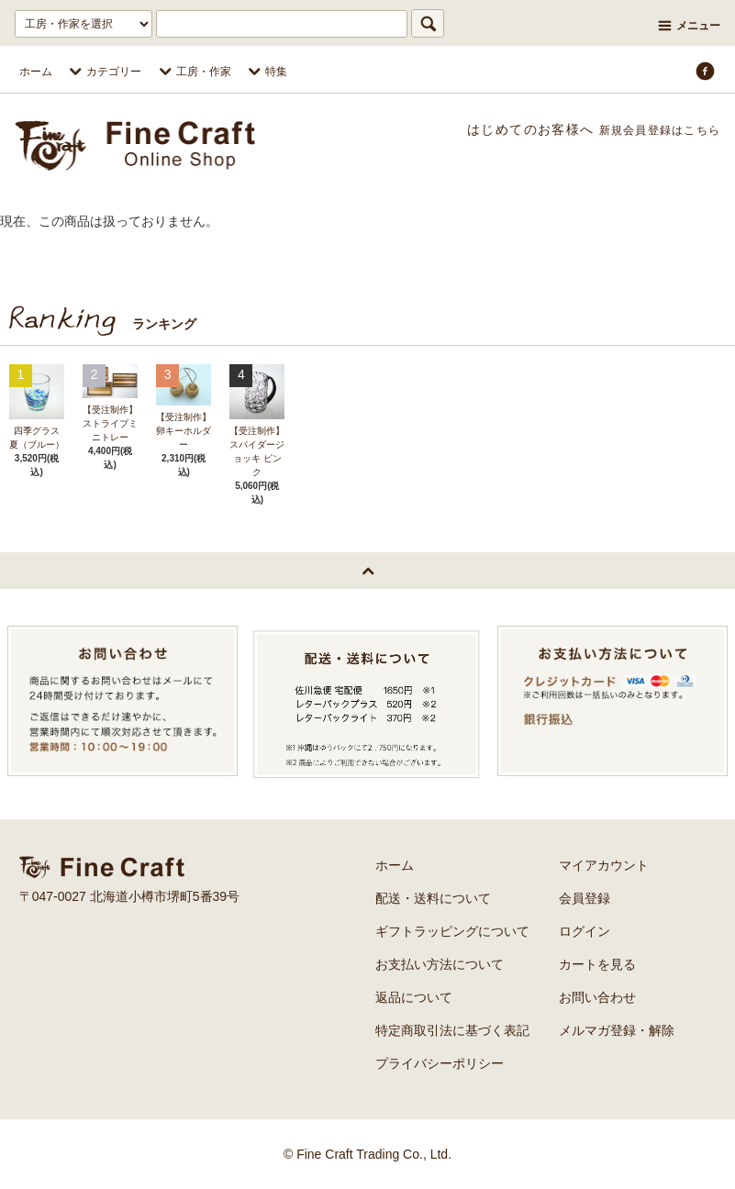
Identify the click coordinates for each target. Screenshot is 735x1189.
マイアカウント (604, 865)
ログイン (584, 931)
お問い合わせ (597, 997)
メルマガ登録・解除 (616, 1030)
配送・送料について (433, 898)
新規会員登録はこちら (649, 129)
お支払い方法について (439, 964)
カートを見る (597, 964)
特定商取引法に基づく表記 (452, 1030)
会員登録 (584, 898)
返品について (413, 997)
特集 (265, 71)
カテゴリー (102, 71)
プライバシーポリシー (439, 1063)
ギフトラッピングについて (452, 931)
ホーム (35, 71)
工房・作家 (192, 71)
